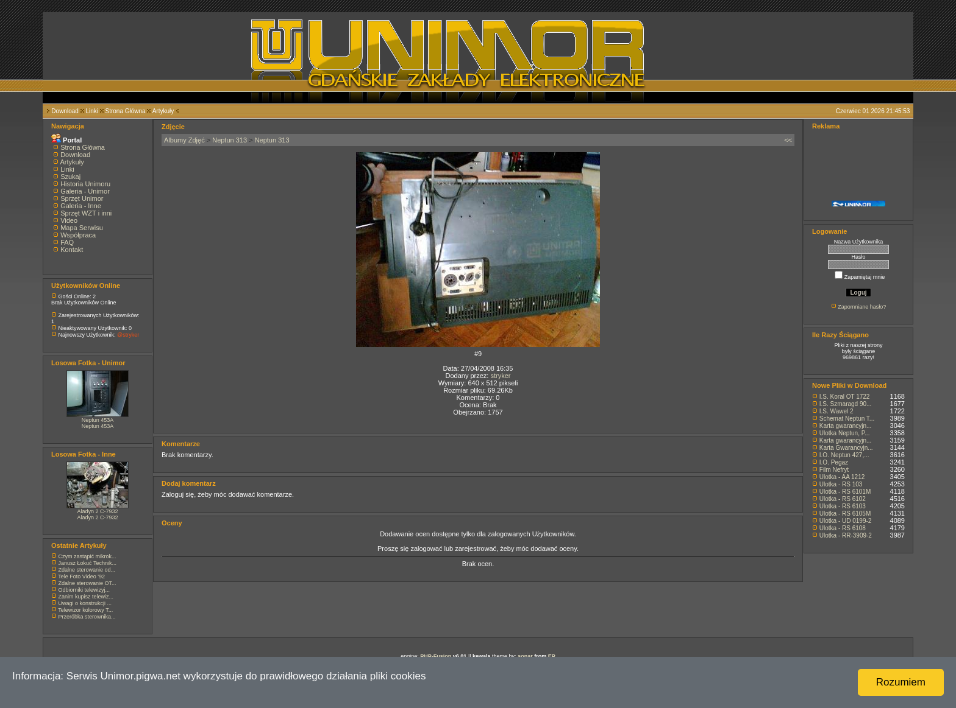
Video (68, 220)
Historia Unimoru (85, 184)
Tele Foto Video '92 (81, 576)
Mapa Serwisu (81, 227)
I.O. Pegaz (833, 462)
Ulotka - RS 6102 (842, 499)
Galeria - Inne (80, 205)
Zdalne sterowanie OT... (87, 583)
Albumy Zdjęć (184, 140)
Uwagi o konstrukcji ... (85, 603)
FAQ (67, 242)
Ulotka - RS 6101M (845, 491)
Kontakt (71, 249)
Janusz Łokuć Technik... (87, 563)
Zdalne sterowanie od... (87, 570)
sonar (525, 656)
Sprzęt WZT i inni (86, 213)
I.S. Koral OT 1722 (844, 396)
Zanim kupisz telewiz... (86, 597)
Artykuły (163, 111)
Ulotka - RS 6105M (845, 513)
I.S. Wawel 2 (836, 411)
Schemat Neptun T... (846, 418)
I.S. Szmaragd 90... (845, 404)
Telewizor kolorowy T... (85, 610)
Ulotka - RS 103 (841, 484)
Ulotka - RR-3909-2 (845, 535)
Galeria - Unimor (85, 191)
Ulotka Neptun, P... (844, 433)
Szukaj (70, 176)
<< (788, 140)
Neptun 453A (98, 420)
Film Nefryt (834, 469)
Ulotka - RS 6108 (842, 528)
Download (64, 111)
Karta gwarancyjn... (845, 425)
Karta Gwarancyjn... (846, 447)
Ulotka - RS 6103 (842, 506)
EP (551, 656)
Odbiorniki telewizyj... (84, 590)
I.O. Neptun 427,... (844, 455)
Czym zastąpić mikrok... (87, 556)
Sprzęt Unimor (81, 198)
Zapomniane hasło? (862, 307)
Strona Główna (125, 111)
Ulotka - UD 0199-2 (845, 520)
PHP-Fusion (435, 656)
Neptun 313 (229, 140)
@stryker (128, 335)
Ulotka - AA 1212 (842, 477)
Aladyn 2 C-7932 (97, 511)
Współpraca (78, 235)
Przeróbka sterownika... (87, 617)
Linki (91, 111)
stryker (500, 375)
